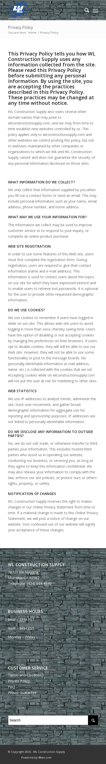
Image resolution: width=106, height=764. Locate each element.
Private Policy (19, 681)
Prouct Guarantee (22, 692)
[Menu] (95, 10)
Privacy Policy (20, 27)
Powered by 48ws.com (36, 757)
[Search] (84, 10)
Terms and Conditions (26, 675)
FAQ (11, 686)
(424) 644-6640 (39, 583)
